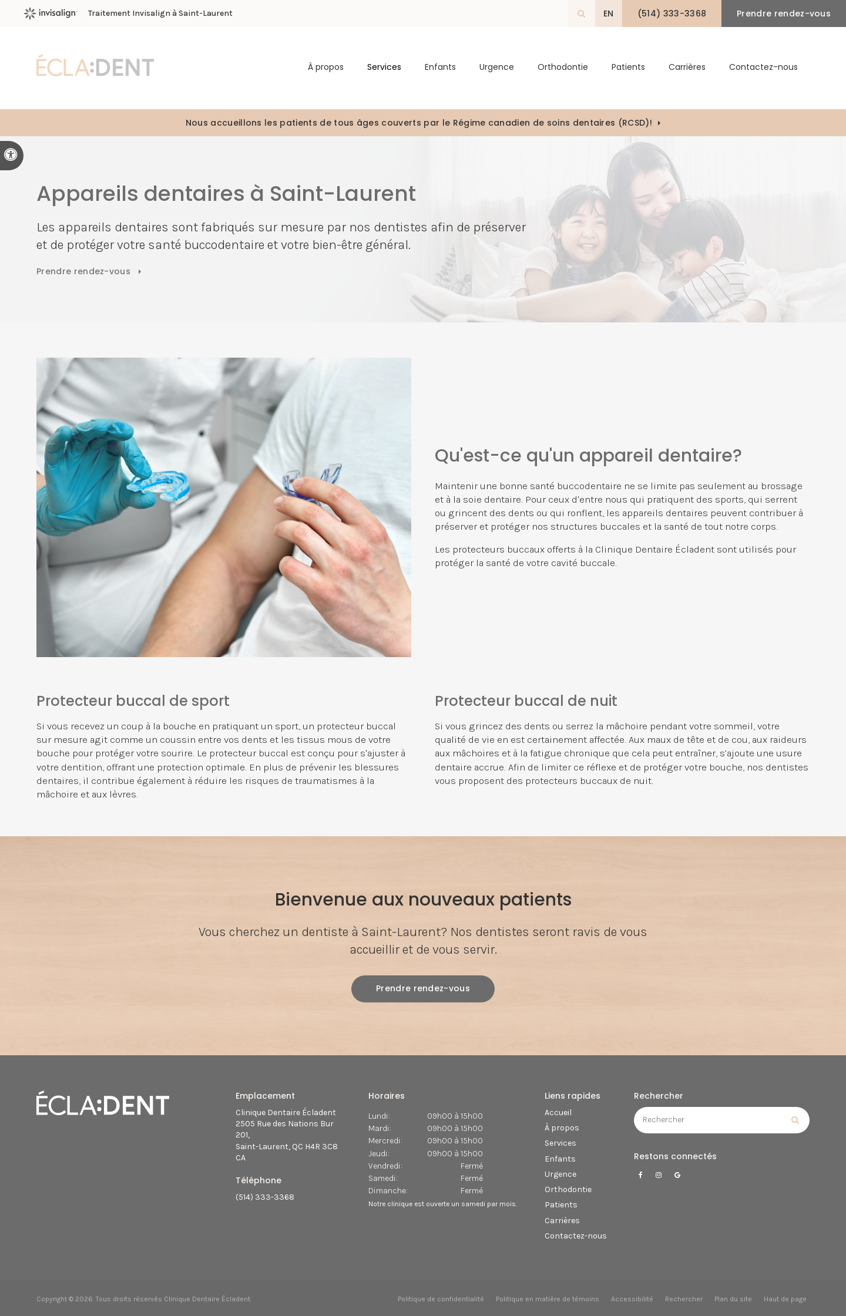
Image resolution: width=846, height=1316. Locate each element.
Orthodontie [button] (563, 68)
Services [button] (384, 68)
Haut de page (785, 1299)
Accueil (558, 1113)
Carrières (687, 68)
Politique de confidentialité (441, 1299)
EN (606, 13)
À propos (562, 1128)
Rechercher (684, 1299)
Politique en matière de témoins (547, 1299)
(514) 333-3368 (265, 1197)
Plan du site (733, 1299)
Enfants (440, 68)
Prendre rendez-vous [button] (783, 13)
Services (560, 1143)
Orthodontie (568, 1189)
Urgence (496, 68)
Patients (628, 68)
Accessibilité (632, 1299)
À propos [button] (326, 68)
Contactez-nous (763, 68)
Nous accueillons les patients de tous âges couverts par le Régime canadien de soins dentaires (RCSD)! (419, 123)
